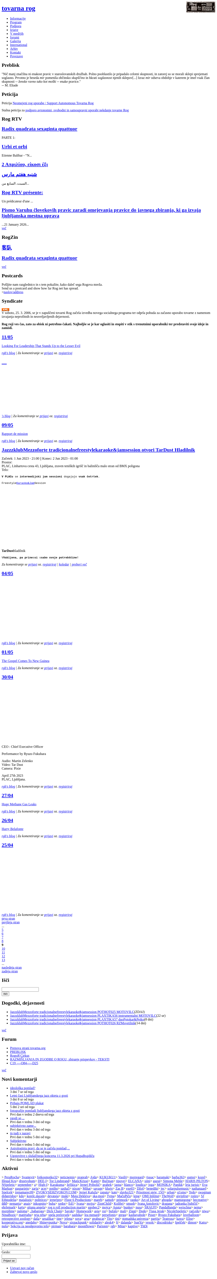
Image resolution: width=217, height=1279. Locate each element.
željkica (72, 1186)
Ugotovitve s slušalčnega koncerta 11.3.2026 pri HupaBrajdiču (52, 1157)
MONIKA (164, 1186)
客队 (7, 247)
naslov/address (13, 292)
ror (104, 1213)
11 (3, 954)
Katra (203, 1224)
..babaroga (37, 1213)
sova (78, 1220)
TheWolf (167, 1198)
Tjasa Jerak (156, 1213)
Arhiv (14, 48)
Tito (109, 1220)
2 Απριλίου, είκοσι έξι (25, 164)
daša (36, 1220)
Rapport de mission (15, 434)
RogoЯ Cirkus (19, 1057)
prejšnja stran (11, 924)
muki (64, 1198)
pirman (56, 1228)
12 (3, 958)
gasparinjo (22, 1190)
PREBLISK (18, 1053)
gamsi (191, 1179)
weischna (185, 1209)
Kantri (95, 1183)
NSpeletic (8, 1186)
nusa (139, 1209)
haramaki (163, 1179)
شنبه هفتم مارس (19, 174)
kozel (201, 1179)
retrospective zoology (16, 1220)
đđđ (4, 1205)
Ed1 (71, 1205)
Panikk (178, 1186)
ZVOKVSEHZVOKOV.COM (56, 1194)
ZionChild (104, 1205)
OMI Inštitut (150, 1198)
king (136, 1198)
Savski (69, 1213)
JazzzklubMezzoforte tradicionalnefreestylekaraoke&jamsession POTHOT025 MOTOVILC (72, 1013)
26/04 (7, 822)
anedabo (31, 1224)
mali (123, 1213)
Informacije (18, 18)
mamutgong (182, 1201)
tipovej (120, 1183)
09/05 (7, 425)
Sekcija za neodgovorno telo (29, 1228)
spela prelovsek (58, 1217)
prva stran (8, 920)
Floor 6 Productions (77, 1201)
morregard (137, 1179)
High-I (42, 1186)
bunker (128, 1209)
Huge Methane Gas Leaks (19, 806)
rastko (134, 1201)
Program (16, 22)
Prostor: (7, 462)
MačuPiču (124, 1198)
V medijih (16, 33)
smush (130, 1205)
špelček (180, 1224)
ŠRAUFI (150, 1209)
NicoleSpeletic (177, 1213)
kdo (21, 1198)
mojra (91, 1205)
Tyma (110, 1198)
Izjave (14, 30)
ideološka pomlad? (22, 1090)
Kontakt (15, 52)
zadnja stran (10, 973)
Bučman (107, 1183)
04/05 (7, 575)
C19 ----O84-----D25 (24, 1065)
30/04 (7, 678)
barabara (69, 1228)
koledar (64, 566)
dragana (167, 1205)
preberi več (79, 566)
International (18, 45)
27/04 (7, 797)
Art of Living (150, 1201)
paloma (22, 1213)
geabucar (98, 1220)
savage (98, 1190)
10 (3, 950)
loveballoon (191, 1217)
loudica (141, 1186)
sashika (77, 1217)
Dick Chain (54, 1213)
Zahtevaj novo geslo (23, 1273)
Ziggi (132, 1213)
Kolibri (118, 1205)
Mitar (121, 1228)
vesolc (150, 1224)
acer (44, 1190)
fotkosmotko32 (47, 1179)
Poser (152, 1217)
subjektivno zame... (23, 1127)
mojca (106, 1209)
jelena (68, 1220)
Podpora (15, 26)
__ (4, 362)
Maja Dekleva (80, 1198)
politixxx (41, 1201)
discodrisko (164, 1224)
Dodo (142, 1213)
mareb (98, 1201)
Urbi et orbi (14, 146)
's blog (6, 416)
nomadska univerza (135, 1220)
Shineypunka (48, 1224)
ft (117, 1224)
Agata (117, 1209)
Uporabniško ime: (14, 1246)
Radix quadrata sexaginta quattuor (39, 128)
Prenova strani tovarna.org (27, 1050)
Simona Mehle (173, 1183)
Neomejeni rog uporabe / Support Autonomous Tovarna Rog (53, 103)
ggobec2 (93, 1209)
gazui (156, 1183)
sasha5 (65, 1190)
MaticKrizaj (80, 1183)
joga (151, 1186)
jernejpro (55, 1201)
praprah (82, 1179)
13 (3, 962)
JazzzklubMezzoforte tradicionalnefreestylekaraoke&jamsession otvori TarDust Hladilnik (98, 449)
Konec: (47, 458)
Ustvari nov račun (22, 1270)
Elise (189, 1220)
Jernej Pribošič (90, 1186)
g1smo (181, 1194)
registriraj (65, 353)
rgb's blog (8, 353)
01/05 (7, 654)
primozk (121, 1201)
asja (96, 1213)
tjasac (150, 1179)
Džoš (140, 1190)
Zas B (119, 1190)
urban (170, 1194)
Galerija (15, 41)
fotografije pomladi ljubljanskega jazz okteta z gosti (45, 1112)
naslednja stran (12, 969)
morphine (8, 1213)
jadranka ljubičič (186, 1205)
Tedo (192, 1194)
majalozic (25, 1201)
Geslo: (6, 1254)
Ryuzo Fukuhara (169, 1217)
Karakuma (57, 1186)
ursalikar (48, 1220)
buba (52, 1205)
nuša (5, 1228)
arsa (86, 1220)
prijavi (48, 353)
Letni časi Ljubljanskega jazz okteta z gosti (39, 1097)
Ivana (80, 1205)
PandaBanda (167, 1209)
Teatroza (168, 1220)
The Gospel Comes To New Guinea (25, 663)
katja (21, 1209)
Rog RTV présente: (22, 192)
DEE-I (42, 1183)
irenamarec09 (24, 1194)
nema (197, 1209)
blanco (128, 1186)
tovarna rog (18, 8)
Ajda (93, 1179)
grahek (107, 1186)
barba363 (178, 1179)
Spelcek (7, 1194)
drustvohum (27, 1183)
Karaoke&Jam (25, 484)
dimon (192, 1224)
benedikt (152, 1190)
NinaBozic (9, 1217)
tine (59, 1220)
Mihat (87, 1190)
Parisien (102, 1228)
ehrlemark (8, 1209)
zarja (35, 1190)
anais (26, 1205)
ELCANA (135, 1183)
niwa (205, 1213)
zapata (104, 1194)
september (24, 1186)
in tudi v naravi (20, 1135)
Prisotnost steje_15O (150, 1194)
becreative (200, 1201)
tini (117, 1220)
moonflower (86, 1228)
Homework (83, 1213)
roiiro (194, 1198)
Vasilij (122, 1179)
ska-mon (98, 1198)
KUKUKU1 (107, 1179)
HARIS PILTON (196, 1183)
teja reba (40, 1217)
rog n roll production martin (66, 1209)
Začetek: (8, 458)
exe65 (130, 1190)
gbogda (167, 1201)
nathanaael (199, 1190)
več (4, 228)
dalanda (126, 1224)
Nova (63, 1224)
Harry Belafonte (12, 831)
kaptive (133, 1228)
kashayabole (137, 1217)
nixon (76, 1190)
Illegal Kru (9, 1183)
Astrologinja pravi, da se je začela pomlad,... (40, 1150)
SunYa (138, 1224)
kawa (180, 1220)
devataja (52, 1198)
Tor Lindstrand (59, 1183)
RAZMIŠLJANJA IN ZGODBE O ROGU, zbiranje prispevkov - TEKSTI (59, 1061)
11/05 (7, 337)
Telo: (5, 470)
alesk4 (109, 1224)
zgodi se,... (17, 1120)
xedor (62, 1205)
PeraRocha (11, 1179)
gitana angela (36, 1209)
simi (147, 1183)
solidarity (95, 1224)
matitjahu (25, 1217)
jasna (117, 1186)
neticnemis (67, 1179)
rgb (112, 1228)
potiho (53, 1190)
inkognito (39, 1205)
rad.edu (194, 1213)
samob (109, 1201)
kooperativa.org (12, 1224)
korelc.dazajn (36, 1198)
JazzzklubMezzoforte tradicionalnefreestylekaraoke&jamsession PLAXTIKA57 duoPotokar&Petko (77, 1021)
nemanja (15, 1205)
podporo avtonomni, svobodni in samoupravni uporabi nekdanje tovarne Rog (77, 110)
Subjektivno (18, 1142)
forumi (14, 37)
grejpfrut (182, 1198)
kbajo (109, 1190)
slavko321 (127, 1194)
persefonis (109, 1217)
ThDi (144, 1228)
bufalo (113, 1213)
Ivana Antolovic (148, 1205)
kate (114, 1194)
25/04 (7, 847)
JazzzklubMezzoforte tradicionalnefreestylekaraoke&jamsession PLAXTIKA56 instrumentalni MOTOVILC (83, 1017)
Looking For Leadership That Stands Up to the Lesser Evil (41, 346)
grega (122, 1217)
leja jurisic (192, 1186)
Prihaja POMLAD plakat (27, 1105)
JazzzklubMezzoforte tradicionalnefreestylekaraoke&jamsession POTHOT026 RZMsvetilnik (72, 1025)
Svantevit (28, 1179)
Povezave (16, 56)
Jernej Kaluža (88, 1194)
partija (155, 1220)
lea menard (91, 1217)
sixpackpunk (78, 1224)
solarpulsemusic (178, 1190)
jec (163, 1190)
